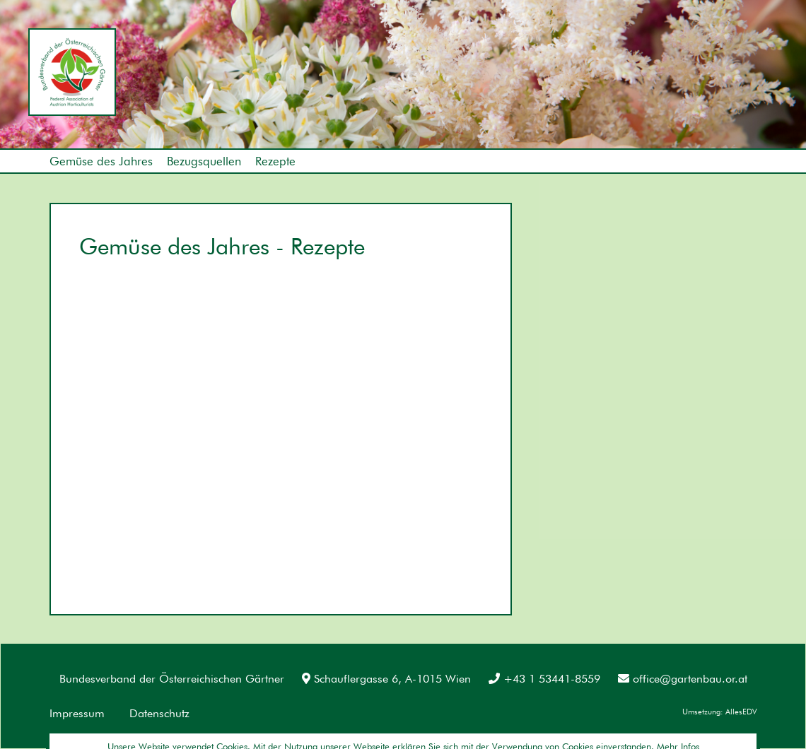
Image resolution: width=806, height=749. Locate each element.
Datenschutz (159, 713)
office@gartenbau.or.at (682, 678)
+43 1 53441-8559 (544, 678)
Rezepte (275, 161)
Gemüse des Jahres (101, 161)
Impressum (77, 713)
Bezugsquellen (204, 161)
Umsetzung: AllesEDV (719, 711)
